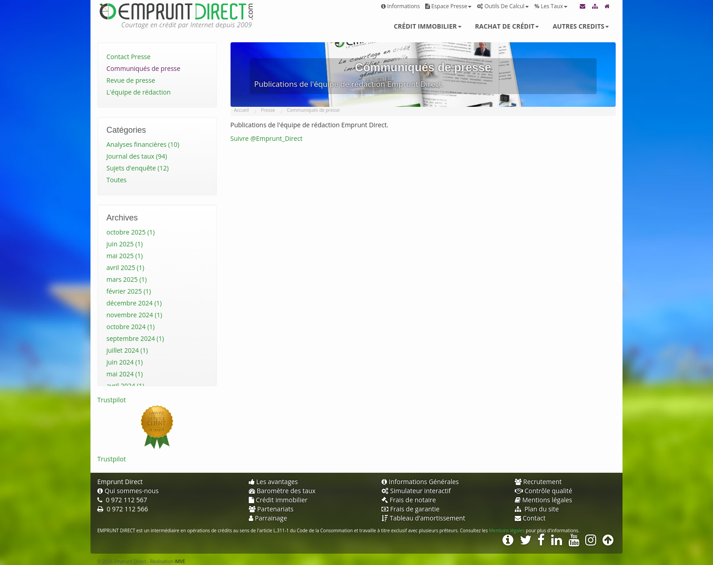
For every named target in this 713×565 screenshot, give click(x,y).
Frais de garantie (411, 509)
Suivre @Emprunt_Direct (267, 138)
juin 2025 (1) (124, 244)
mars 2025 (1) (126, 279)
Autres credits (580, 26)
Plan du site (537, 509)
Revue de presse (130, 80)
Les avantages (273, 481)
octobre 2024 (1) (130, 326)
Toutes (116, 179)
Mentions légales (543, 499)
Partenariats (271, 509)
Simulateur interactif (416, 490)
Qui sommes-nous (128, 490)
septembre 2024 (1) (135, 338)
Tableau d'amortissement (423, 518)
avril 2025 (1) (125, 267)
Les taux (550, 6)
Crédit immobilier (428, 26)
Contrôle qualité (543, 490)
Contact (530, 518)
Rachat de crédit (507, 26)
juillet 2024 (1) (127, 350)
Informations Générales (420, 481)
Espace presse (448, 6)
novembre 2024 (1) (134, 314)
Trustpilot (111, 399)
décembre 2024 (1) (134, 303)
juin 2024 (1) (124, 362)
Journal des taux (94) (136, 156)
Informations (400, 6)
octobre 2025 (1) (130, 232)
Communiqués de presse (143, 68)
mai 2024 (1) (124, 374)
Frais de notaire (409, 499)
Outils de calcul (503, 6)
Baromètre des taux (282, 490)
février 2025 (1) (128, 291)
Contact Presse (128, 56)
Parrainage (268, 518)
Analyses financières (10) (142, 144)
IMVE (180, 561)
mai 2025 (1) (124, 255)
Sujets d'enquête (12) (137, 168)
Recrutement (538, 481)
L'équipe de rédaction (138, 92)
